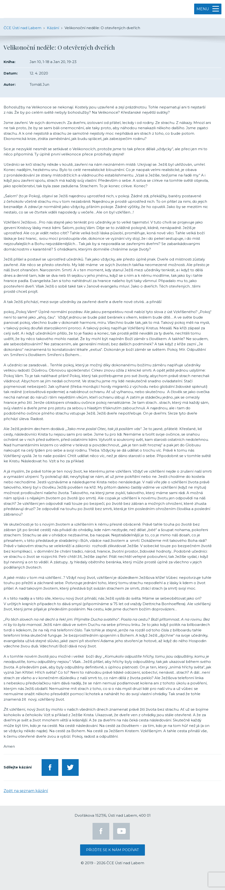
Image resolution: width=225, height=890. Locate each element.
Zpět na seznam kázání (26, 791)
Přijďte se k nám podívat (112, 849)
